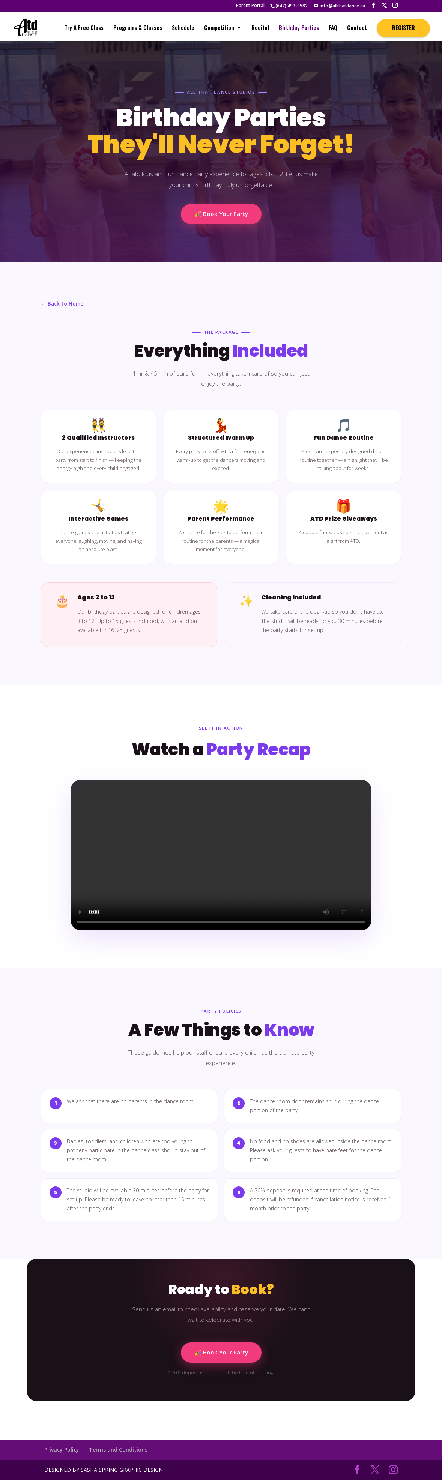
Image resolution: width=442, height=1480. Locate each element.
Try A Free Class (84, 28)
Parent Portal (250, 6)
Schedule (183, 28)
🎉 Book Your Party (221, 213)
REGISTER (403, 27)
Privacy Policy (61, 1449)
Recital (260, 28)
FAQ (333, 28)
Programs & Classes (137, 28)
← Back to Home (62, 303)
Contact (357, 28)
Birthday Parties (299, 28)
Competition (219, 28)
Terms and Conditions (118, 1449)
